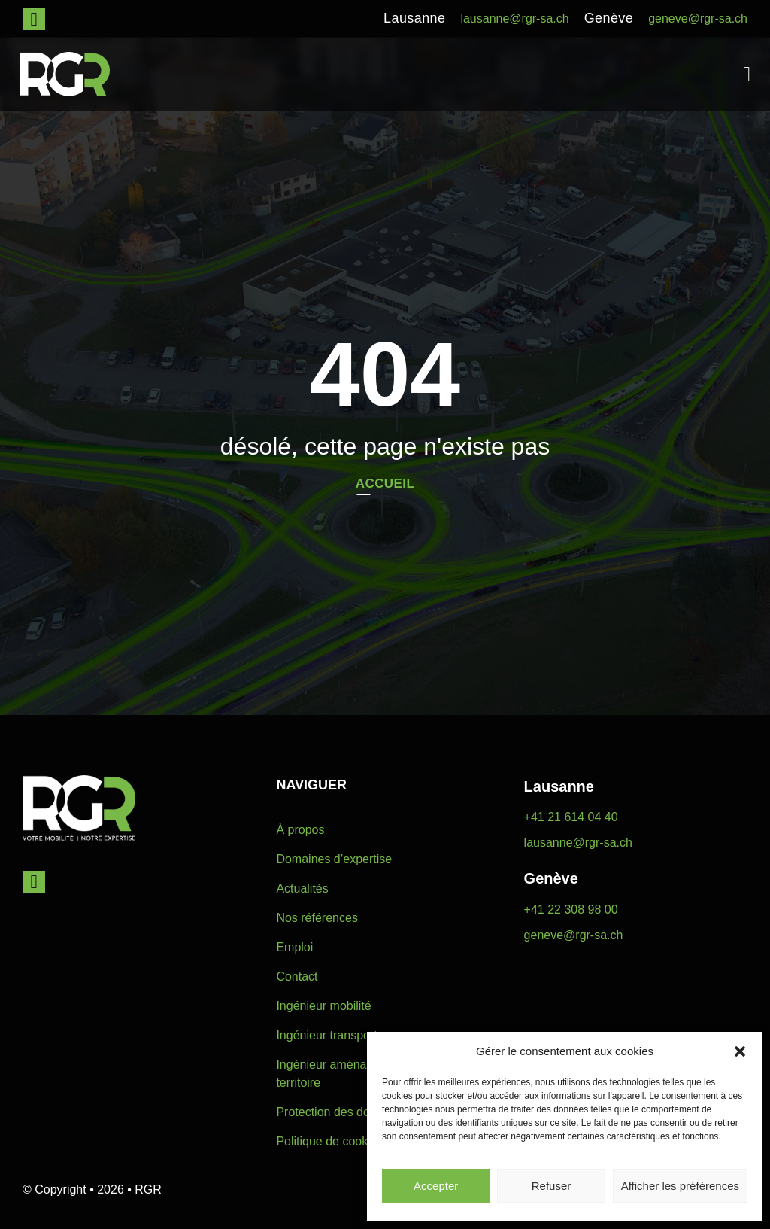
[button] (739, 1051)
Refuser (551, 1185)
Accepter (436, 1185)
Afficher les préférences (680, 1185)
